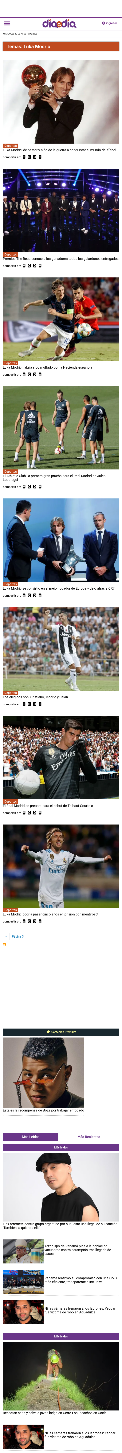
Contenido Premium (61, 1032)
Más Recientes (88, 1137)
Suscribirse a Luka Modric (4, 944)
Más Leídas (30, 1137)
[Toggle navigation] (7, 23)
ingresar (109, 23)
